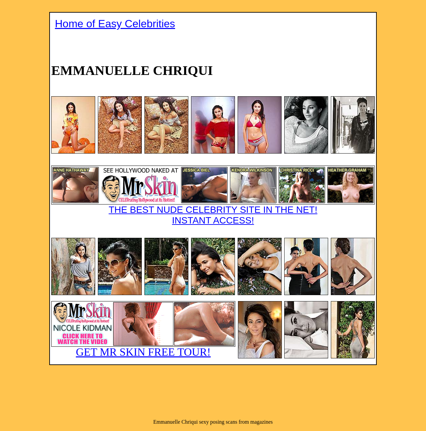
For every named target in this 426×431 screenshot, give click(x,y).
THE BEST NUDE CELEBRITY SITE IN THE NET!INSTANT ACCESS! (213, 195)
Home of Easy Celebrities (115, 24)
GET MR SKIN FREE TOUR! (143, 329)
